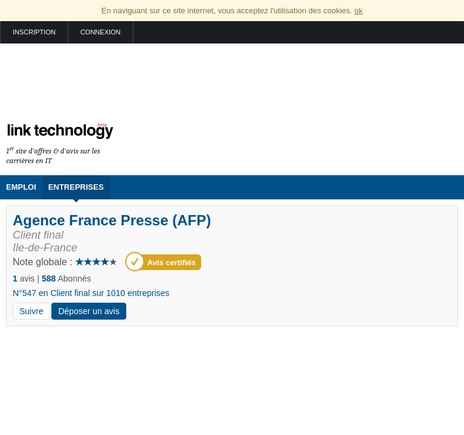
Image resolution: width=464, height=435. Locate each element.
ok (358, 10)
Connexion (100, 32)
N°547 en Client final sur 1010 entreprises (91, 293)
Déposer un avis (88, 311)
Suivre (31, 311)
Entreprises (76, 187)
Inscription (34, 32)
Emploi (21, 187)
